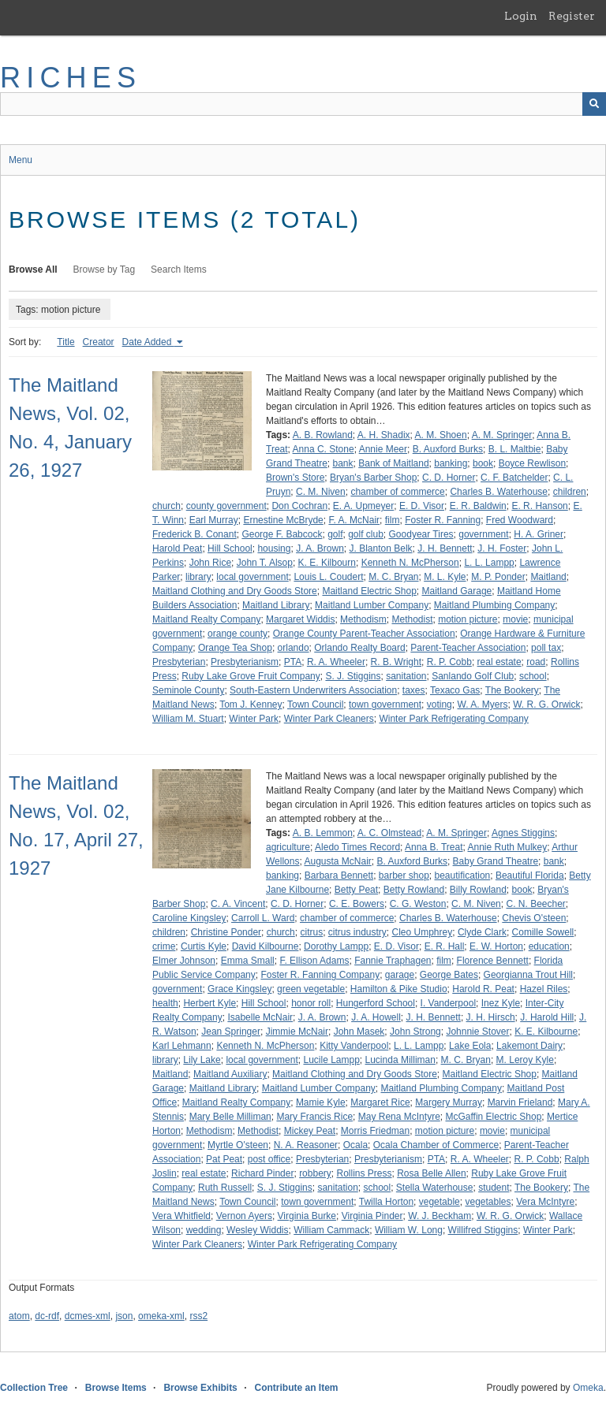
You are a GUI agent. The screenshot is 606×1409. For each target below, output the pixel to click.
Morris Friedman (375, 1130)
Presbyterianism (245, 661)
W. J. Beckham (439, 1215)
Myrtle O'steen (238, 1145)
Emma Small (248, 960)
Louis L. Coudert (328, 576)
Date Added (148, 342)
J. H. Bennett (444, 548)
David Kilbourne (265, 946)
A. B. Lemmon (323, 832)
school (533, 676)
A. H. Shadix (383, 435)
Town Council (315, 704)
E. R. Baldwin (478, 505)
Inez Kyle (500, 1003)
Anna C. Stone (323, 449)
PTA (292, 661)
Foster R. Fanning (443, 520)
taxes (413, 690)
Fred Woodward (519, 520)
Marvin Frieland (520, 1102)
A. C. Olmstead (389, 832)
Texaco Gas (455, 690)
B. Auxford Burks (448, 449)
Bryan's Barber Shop (373, 477)
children (569, 491)
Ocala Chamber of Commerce (436, 1145)
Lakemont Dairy (529, 1045)
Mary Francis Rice (314, 1116)
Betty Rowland (413, 889)
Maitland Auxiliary (230, 1074)
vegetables (488, 1201)
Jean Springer (230, 1031)
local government (252, 576)
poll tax (546, 647)
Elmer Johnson (183, 960)
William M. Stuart (188, 718)
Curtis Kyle (203, 946)
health (165, 1003)
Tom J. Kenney (250, 704)
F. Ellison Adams (314, 960)
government (483, 534)
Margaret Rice (380, 1102)
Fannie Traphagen (392, 960)
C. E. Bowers (356, 903)
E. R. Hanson (539, 505)
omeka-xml (161, 1316)
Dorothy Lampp (336, 946)
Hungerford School (375, 1003)
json (124, 1316)
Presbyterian (178, 661)
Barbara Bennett (339, 875)
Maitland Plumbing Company (494, 605)
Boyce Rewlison (532, 463)
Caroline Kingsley (189, 918)
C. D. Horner (448, 477)
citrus (311, 932)
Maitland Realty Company (206, 619)
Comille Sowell (543, 932)
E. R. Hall (445, 946)
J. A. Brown (320, 548)
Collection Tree (34, 1387)
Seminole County (188, 690)
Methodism (363, 619)
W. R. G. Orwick (546, 704)
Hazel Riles (544, 988)
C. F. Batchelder (514, 477)
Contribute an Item (296, 1387)
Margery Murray (448, 1102)
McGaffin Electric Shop (493, 1116)
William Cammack (331, 1230)
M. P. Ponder (498, 576)
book (483, 463)
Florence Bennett (493, 960)
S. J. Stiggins (352, 676)
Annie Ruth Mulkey (508, 847)
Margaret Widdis (300, 619)
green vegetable (311, 988)
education (549, 946)
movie (515, 619)
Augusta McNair (337, 861)
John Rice (210, 562)
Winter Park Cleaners (329, 718)
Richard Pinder (262, 1173)
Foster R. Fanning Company (320, 974)
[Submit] (594, 104)
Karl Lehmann (181, 1045)
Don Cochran (299, 505)
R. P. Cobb (449, 661)
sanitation (406, 676)
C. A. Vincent (238, 903)
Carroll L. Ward (262, 918)
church (166, 505)
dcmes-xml (87, 1316)
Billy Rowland (478, 889)
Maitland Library (275, 605)
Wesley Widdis (257, 1230)
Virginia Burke (307, 1215)
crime (163, 946)
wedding (204, 1230)
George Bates (449, 974)
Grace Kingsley (239, 988)
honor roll (311, 1003)
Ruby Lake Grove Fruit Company (250, 676)
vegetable (439, 1201)
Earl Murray (213, 520)
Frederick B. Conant (194, 534)
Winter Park (254, 718)
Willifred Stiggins (483, 1230)
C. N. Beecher (535, 903)
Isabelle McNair (260, 1017)
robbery (315, 1173)
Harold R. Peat (483, 988)
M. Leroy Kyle (525, 1059)
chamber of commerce (397, 491)
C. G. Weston (418, 903)
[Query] (303, 104)
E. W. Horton (496, 946)
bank (343, 463)
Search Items (179, 269)
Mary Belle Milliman (230, 1116)
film (392, 520)
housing (273, 548)
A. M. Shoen (441, 435)
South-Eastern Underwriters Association (313, 690)
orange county (237, 633)
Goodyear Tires (421, 534)
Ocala (355, 1145)
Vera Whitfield (181, 1215)
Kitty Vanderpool (354, 1045)
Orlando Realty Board (359, 647)
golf (334, 534)
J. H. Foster (501, 548)
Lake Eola (470, 1045)
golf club (365, 534)
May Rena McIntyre (399, 1116)
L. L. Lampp (489, 562)
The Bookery (512, 690)
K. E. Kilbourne (546, 1031)
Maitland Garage (457, 591)
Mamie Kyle (321, 1102)
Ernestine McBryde (283, 520)
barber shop (404, 875)
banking (450, 463)
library (198, 576)
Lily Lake (201, 1059)
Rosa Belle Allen (431, 1173)
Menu (20, 159)
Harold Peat (177, 548)
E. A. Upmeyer (363, 505)
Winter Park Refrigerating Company (453, 718)
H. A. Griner (538, 534)
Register (571, 15)
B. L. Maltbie (514, 449)
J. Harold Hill (547, 1017)
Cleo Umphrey (422, 932)
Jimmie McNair (297, 1031)
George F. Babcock (281, 534)
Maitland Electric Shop (369, 591)
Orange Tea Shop (235, 647)
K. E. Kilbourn (327, 562)
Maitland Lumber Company (371, 605)
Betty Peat (356, 889)
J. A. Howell (376, 1017)
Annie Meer (383, 449)
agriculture (288, 847)
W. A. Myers (482, 704)
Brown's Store (295, 477)
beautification (463, 875)
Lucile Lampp (331, 1059)
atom (19, 1316)
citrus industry (357, 932)
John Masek (359, 1031)
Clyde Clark (482, 932)
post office (269, 1159)
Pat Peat (224, 1159)
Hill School (230, 548)
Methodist (411, 619)
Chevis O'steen (534, 918)
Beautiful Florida (530, 875)
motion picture (467, 619)
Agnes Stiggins (523, 832)
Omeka (588, 1387)
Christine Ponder (226, 932)
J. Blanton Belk (381, 548)
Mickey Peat (309, 1130)
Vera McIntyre (545, 1201)
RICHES (70, 77)
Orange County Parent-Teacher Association (364, 633)
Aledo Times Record (357, 847)
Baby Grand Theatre (496, 861)
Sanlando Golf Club (473, 676)
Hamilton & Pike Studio (398, 988)
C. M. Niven (321, 491)
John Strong (415, 1031)
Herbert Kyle (209, 1003)
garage (399, 974)
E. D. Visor (421, 505)
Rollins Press (363, 1173)
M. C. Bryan (393, 576)
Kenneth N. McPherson (410, 562)
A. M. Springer (502, 435)
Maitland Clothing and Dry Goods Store (234, 591)
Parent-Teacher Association (468, 647)
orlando (293, 647)
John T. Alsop (265, 562)
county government (226, 505)
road (535, 661)
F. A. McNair (354, 520)
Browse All (33, 269)
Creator (98, 342)
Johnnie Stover (477, 1031)
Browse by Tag (104, 269)
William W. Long (409, 1230)
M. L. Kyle (445, 576)
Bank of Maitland (393, 463)
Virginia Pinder (372, 1215)
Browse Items (116, 1387)
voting (439, 704)
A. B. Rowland (323, 435)
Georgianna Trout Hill (528, 974)
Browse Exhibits (200, 1387)
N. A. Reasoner (306, 1145)
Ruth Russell (225, 1187)
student (493, 1187)
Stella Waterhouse (434, 1187)
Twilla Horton (386, 1201)
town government (385, 704)
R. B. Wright (396, 661)
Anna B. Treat (433, 847)
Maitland (548, 576)
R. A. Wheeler (336, 661)
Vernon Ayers (244, 1215)
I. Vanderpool (449, 1003)
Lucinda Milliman (400, 1059)
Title (65, 342)
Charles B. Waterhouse (499, 491)
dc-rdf (47, 1316)
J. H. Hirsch (490, 1017)
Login (520, 15)
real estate (499, 661)
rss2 (198, 1316)
